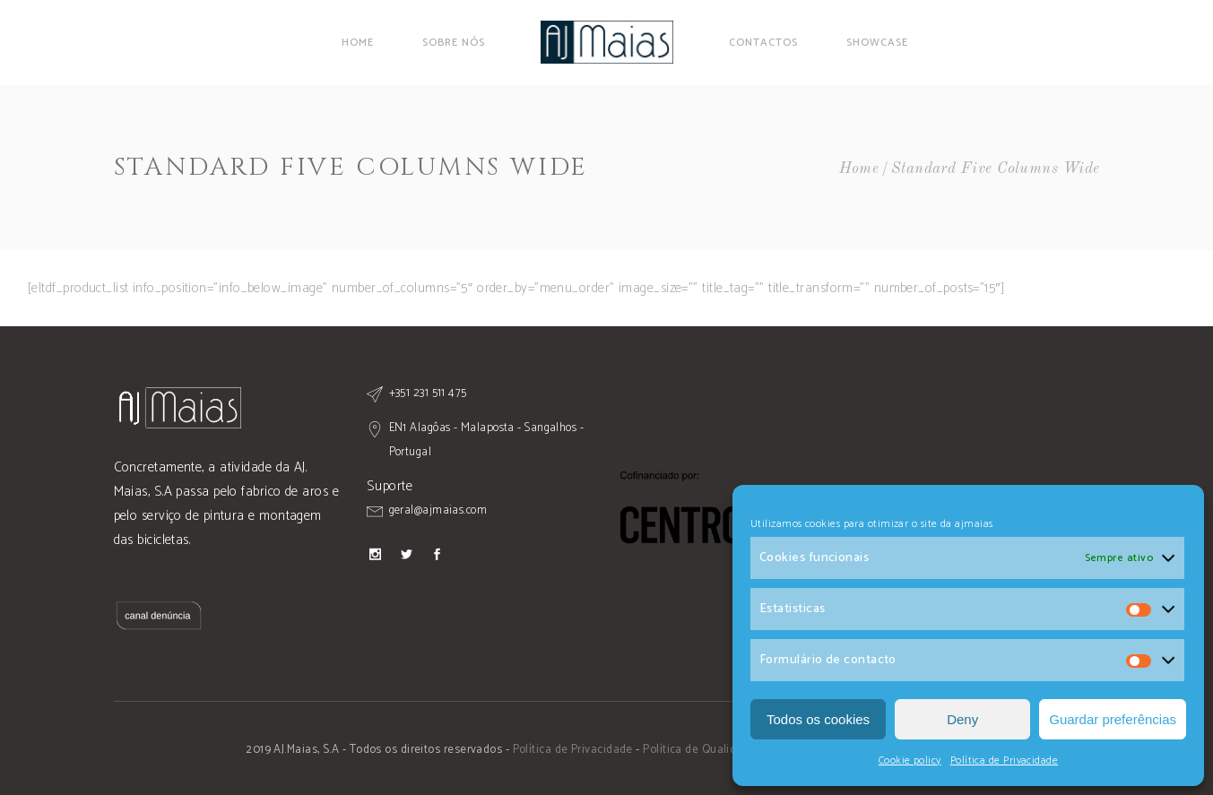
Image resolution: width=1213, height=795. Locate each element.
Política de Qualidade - (705, 749)
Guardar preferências (1112, 719)
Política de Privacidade (1004, 760)
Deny (962, 719)
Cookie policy (910, 760)
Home (859, 169)
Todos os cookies (818, 719)
